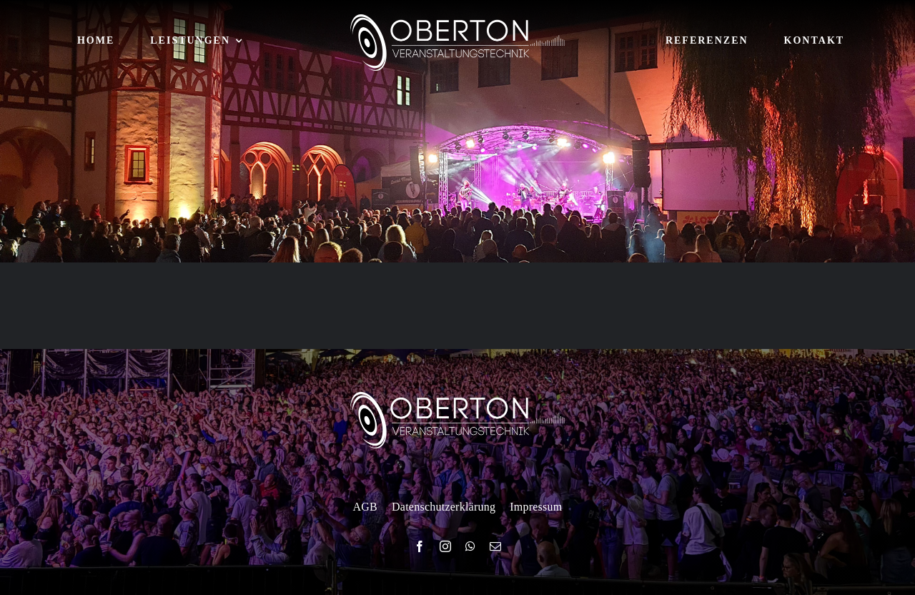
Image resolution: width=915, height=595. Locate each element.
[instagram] (445, 546)
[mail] (495, 546)
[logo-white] (457, 20)
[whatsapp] (470, 546)
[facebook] (419, 546)
